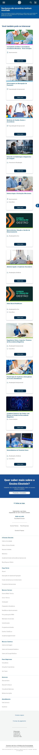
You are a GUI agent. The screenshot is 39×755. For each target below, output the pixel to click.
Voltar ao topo (20, 503)
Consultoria (5, 662)
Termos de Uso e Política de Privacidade (19, 745)
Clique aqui (17, 731)
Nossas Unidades (6, 549)
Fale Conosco (5, 702)
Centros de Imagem (7, 645)
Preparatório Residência (8, 606)
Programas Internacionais (9, 584)
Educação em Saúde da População (11, 575)
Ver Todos (5, 671)
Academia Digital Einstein (8, 635)
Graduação (5, 602)
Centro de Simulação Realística (10, 649)
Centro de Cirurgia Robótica (9, 653)
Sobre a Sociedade (7, 541)
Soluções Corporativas (8, 667)
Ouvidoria (4, 706)
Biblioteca (4, 553)
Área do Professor (7, 684)
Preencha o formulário (19, 493)
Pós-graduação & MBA (8, 614)
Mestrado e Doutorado (8, 618)
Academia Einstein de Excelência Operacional (14, 558)
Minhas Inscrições (7, 693)
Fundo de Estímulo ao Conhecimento (12, 580)
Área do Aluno (5, 680)
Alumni (4, 571)
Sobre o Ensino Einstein (8, 545)
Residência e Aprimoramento (9, 610)
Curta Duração (6, 623)
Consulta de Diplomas (8, 689)
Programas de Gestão (8, 627)
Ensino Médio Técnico (8, 593)
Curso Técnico (6, 597)
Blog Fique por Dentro (8, 562)
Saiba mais (20, 61)
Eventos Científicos (7, 631)
